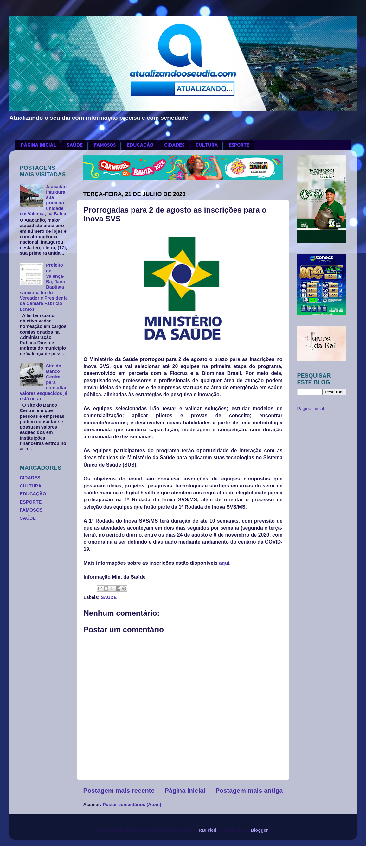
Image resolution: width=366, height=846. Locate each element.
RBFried (207, 830)
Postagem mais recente (119, 790)
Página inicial (184, 790)
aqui (224, 563)
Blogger (259, 830)
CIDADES (174, 145)
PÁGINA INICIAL (38, 145)
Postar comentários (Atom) (132, 804)
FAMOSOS (105, 145)
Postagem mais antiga (249, 790)
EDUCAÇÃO (140, 145)
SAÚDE (75, 145)
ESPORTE (239, 145)
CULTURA (207, 145)
